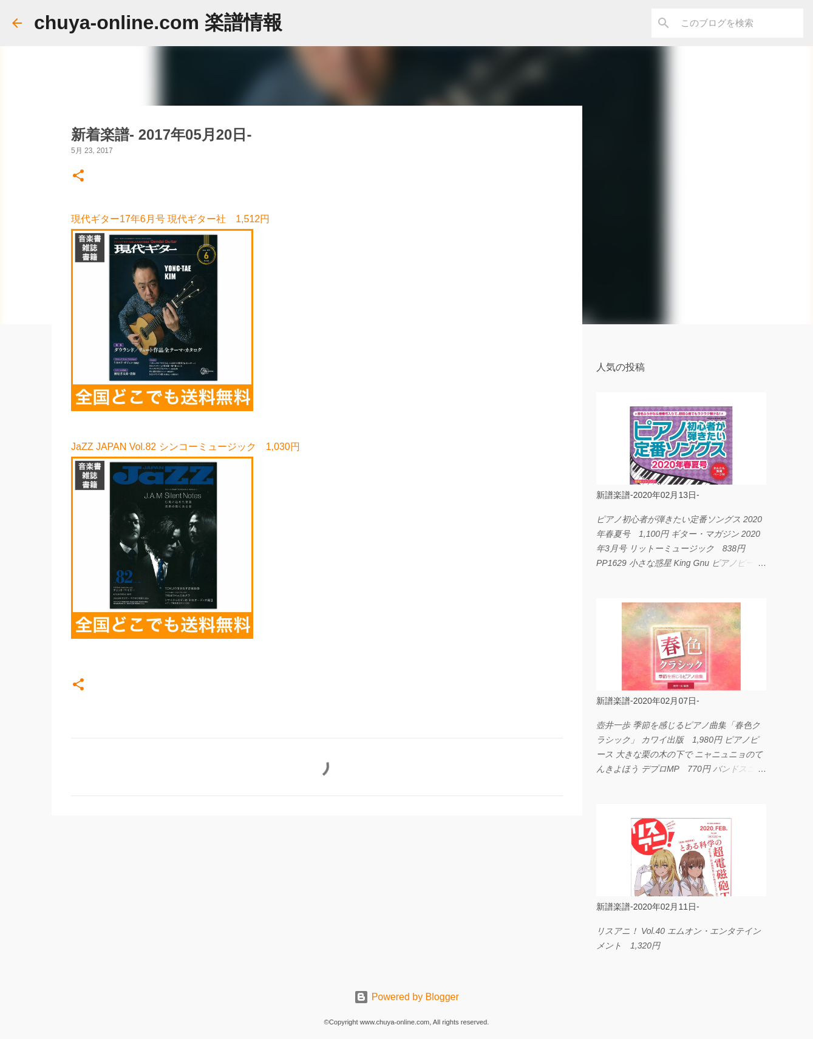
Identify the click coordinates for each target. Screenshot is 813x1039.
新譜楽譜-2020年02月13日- (647, 495)
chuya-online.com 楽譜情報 (158, 22)
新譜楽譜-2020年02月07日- (647, 701)
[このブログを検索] (739, 23)
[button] (78, 176)
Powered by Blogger (406, 997)
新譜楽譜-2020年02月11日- (647, 906)
